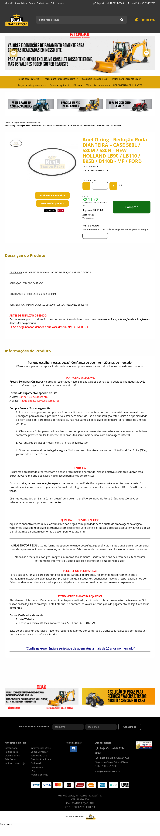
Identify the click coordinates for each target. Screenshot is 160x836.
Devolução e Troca (41, 759)
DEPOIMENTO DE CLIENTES (127, 85)
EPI (87, 85)
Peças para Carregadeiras (126, 78)
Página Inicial (12, 751)
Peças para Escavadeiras (94, 78)
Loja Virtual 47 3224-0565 (110, 3)
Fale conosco (57, 3)
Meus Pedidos (12, 3)
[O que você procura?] (122, 20)
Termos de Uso (39, 755)
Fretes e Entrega (39, 774)
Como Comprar (39, 751)
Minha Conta (28, 3)
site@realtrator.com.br (107, 771)
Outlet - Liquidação (60, 85)
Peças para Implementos (31, 85)
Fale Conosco (12, 759)
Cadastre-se (43, 3)
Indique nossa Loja (15, 763)
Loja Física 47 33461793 (142, 3)
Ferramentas (101, 85)
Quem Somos (12, 755)
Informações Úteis (41, 747)
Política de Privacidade (37, 765)
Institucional (11, 747)
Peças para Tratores (28, 78)
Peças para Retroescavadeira (59, 78)
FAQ (33, 770)
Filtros (76, 85)
